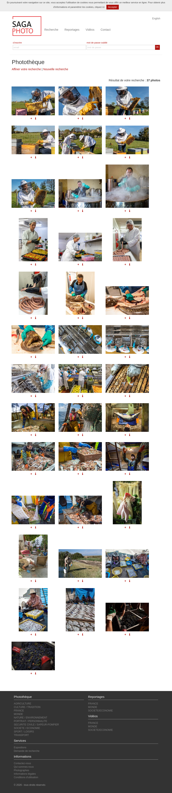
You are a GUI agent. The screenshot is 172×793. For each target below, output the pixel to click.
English (156, 18)
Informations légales (25, 773)
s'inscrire (17, 42)
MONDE (18, 714)
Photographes (21, 770)
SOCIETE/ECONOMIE (100, 710)
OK (157, 47)
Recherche (51, 29)
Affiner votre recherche (26, 69)
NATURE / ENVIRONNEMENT (30, 717)
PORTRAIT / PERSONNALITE (30, 721)
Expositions (20, 747)
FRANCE (19, 710)
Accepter (112, 7)
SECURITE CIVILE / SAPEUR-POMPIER (36, 724)
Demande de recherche (26, 751)
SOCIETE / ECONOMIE (27, 728)
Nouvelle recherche (55, 69)
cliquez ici (100, 7)
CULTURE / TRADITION (27, 707)
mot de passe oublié (97, 42)
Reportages (72, 29)
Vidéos (90, 29)
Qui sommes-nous (24, 766)
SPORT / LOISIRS (24, 731)
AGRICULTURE (22, 703)
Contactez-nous (22, 763)
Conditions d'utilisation (26, 777)
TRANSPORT (21, 735)
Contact (106, 29)
